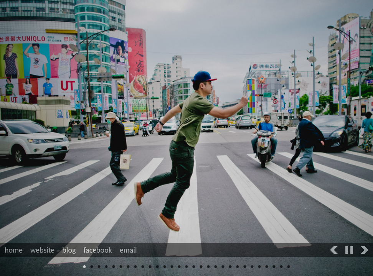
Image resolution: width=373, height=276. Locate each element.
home (14, 250)
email (128, 250)
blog (69, 250)
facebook (97, 250)
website (42, 250)
